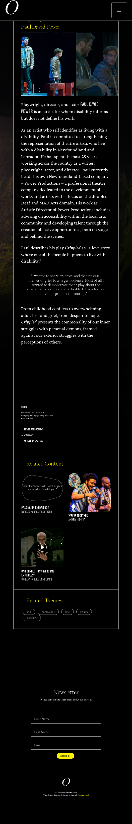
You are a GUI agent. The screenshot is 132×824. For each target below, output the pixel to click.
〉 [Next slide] (41, 90)
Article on (33, 441)
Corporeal (32, 618)
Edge (67, 612)
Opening (84, 612)
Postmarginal (83, 795)
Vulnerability (48, 612)
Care (29, 612)
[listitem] (47, 64)
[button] (119, 10)
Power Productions (33, 430)
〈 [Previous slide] (25, 90)
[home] (9, 10)
